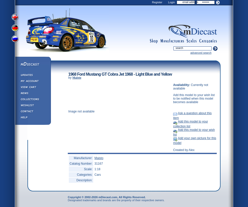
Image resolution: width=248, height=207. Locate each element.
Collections (32, 100)
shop (154, 41)
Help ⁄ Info (32, 118)
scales (192, 41)
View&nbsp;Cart (32, 88)
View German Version (15, 28)
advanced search (200, 52)
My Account (32, 81)
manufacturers (172, 41)
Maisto (76, 77)
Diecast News (32, 94)
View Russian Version (15, 40)
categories (208, 41)
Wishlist (32, 106)
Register (157, 2)
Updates (32, 75)
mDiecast (32, 64)
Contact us (32, 112)
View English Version (15, 17)
